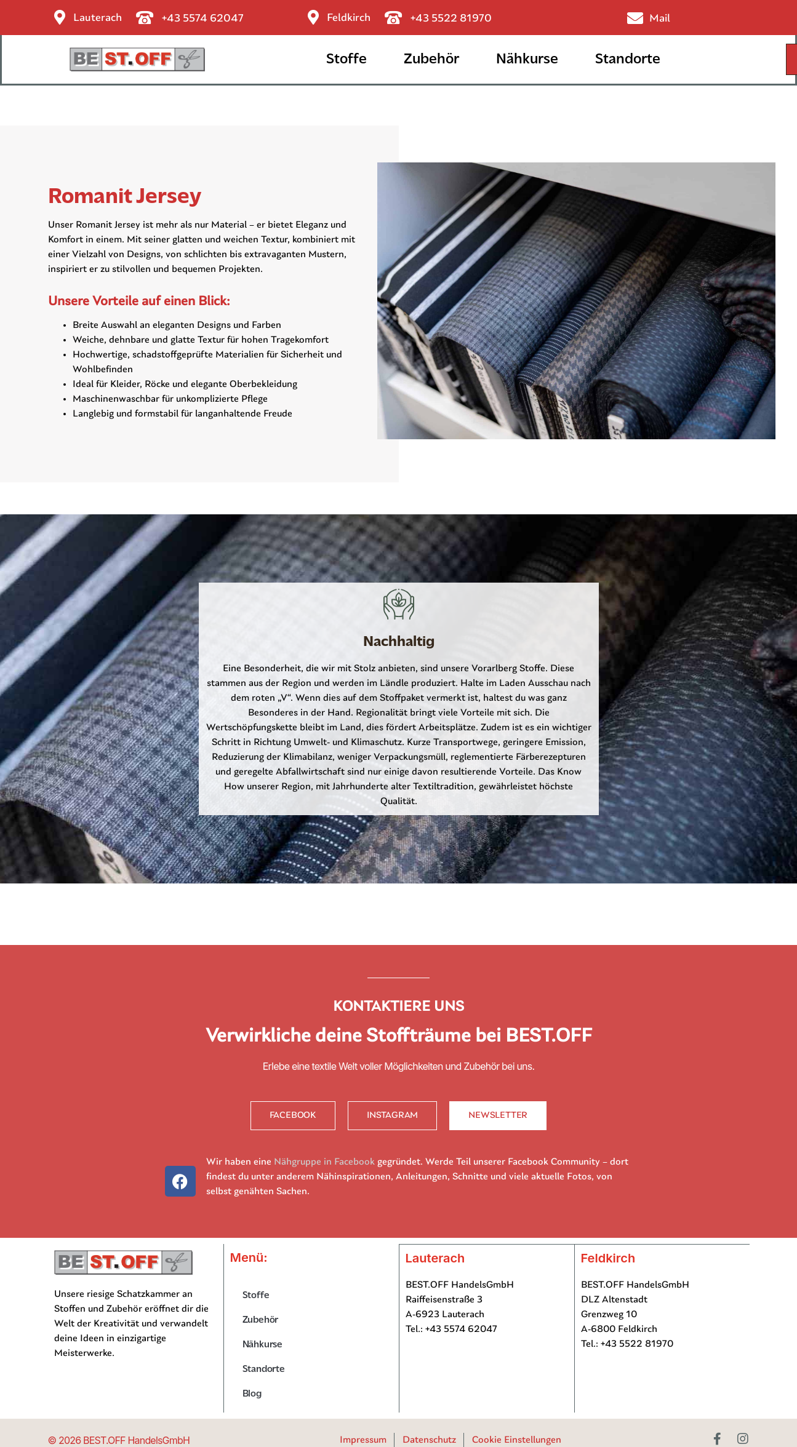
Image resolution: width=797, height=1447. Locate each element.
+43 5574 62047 (203, 19)
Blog (252, 1395)
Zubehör (431, 59)
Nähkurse (527, 59)
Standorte (627, 59)
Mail (659, 19)
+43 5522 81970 (451, 19)
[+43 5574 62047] (145, 17)
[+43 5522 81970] (393, 17)
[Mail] (635, 18)
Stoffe (346, 59)
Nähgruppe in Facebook (324, 1163)
